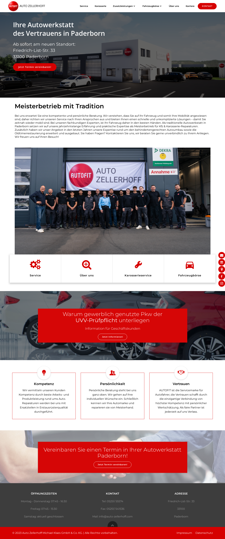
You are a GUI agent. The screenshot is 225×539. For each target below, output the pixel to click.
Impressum (184, 532)
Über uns (174, 6)
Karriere (190, 6)
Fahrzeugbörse (152, 6)
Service (84, 6)
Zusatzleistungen (124, 6)
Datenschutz (204, 532)
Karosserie (100, 6)
